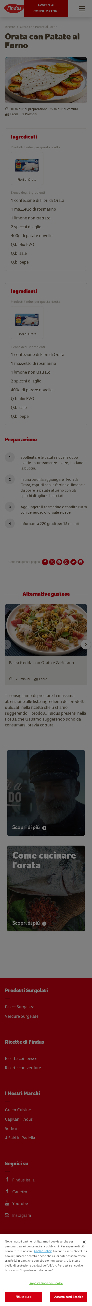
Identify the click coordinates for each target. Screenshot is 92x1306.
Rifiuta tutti (23, 1297)
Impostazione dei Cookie (46, 1283)
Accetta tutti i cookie (68, 1297)
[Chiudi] (84, 1242)
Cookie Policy (43, 1251)
